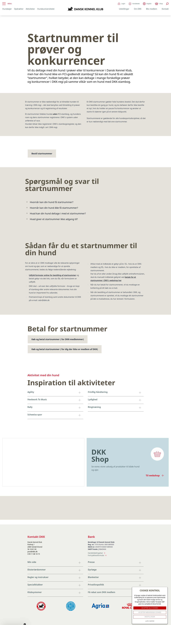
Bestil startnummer (41, 153)
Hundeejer (7, 9)
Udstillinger (124, 9)
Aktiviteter (30, 9)
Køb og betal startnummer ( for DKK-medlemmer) (57, 339)
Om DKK (137, 9)
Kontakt (165, 9)
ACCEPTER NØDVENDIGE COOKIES (149, 612)
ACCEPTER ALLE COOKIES (149, 608)
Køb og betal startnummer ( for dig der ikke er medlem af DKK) (64, 349)
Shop (159, 3)
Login (121, 3)
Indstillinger (150, 617)
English (147, 3)
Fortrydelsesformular (97, 555)
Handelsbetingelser (96, 553)
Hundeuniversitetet (45, 9)
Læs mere (149, 621)
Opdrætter (18, 9)
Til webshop (155, 475)
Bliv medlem (151, 9)
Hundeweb (134, 3)
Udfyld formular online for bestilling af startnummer (52, 275)
